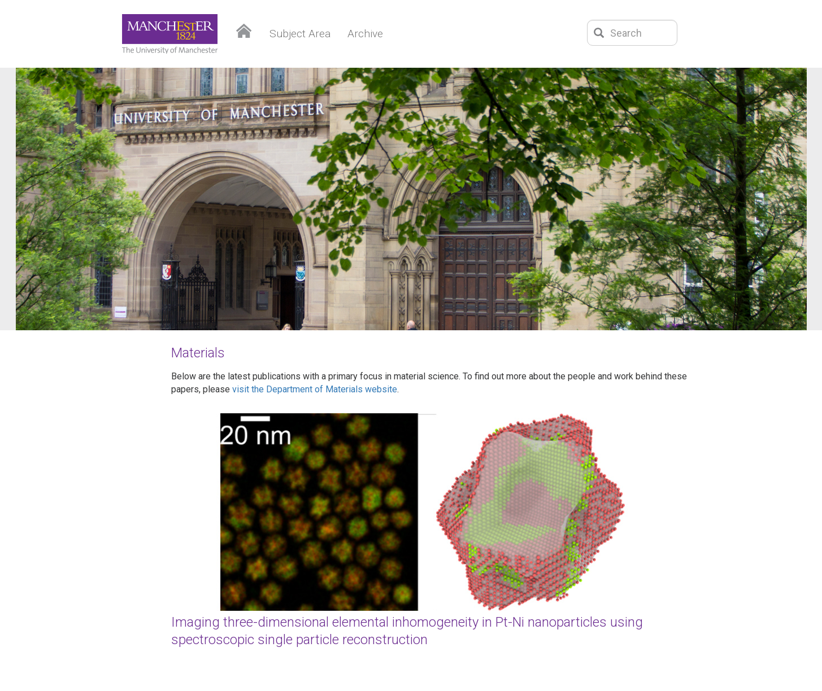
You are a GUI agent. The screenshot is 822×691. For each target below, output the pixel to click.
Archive (365, 33)
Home (244, 28)
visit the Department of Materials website (314, 389)
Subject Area (299, 33)
